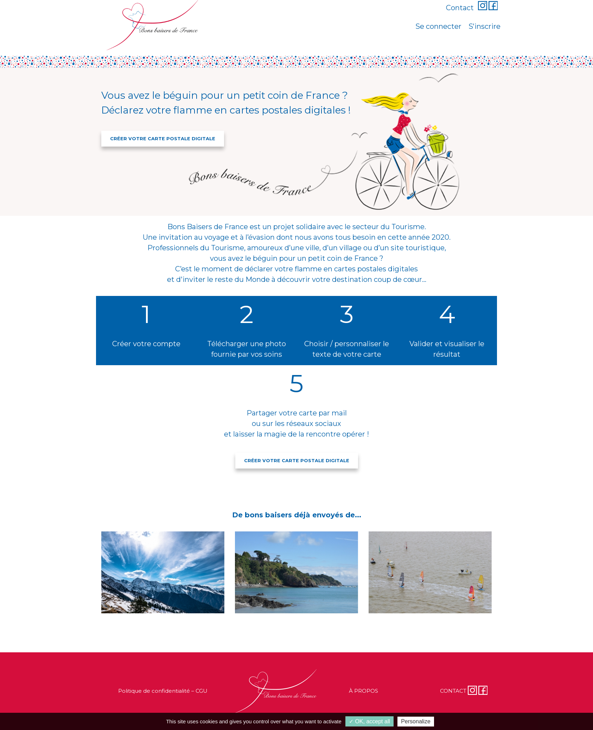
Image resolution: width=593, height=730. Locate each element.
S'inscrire (484, 26)
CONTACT (453, 690)
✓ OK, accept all (369, 721)
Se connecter (438, 26)
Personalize (416, 721)
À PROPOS (363, 690)
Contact (460, 8)
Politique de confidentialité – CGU (163, 690)
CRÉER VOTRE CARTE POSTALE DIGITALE (162, 138)
